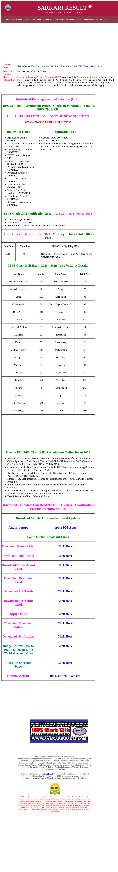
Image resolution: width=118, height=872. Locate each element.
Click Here (65, 546)
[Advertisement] (59, 41)
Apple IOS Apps (65, 527)
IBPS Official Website (65, 676)
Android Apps (18, 527)
